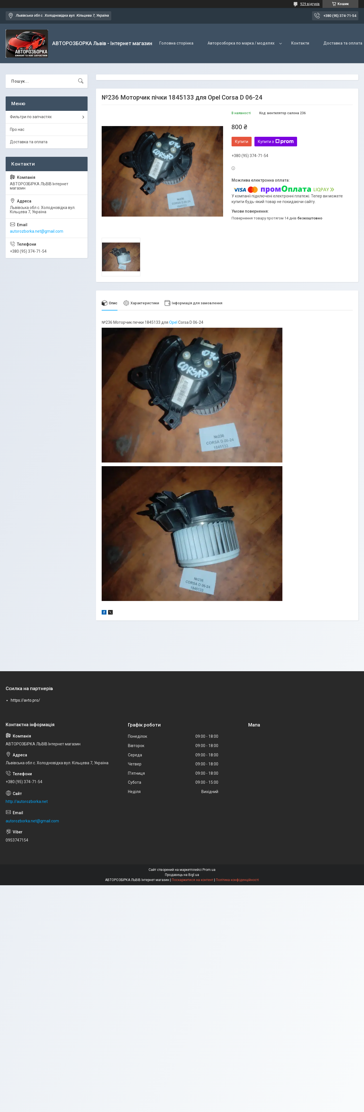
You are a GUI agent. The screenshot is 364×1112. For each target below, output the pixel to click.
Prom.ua (208, 870)
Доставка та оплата (28, 142)
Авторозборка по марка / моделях (241, 43)
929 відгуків (310, 4)
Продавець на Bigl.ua (182, 875)
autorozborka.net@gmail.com (36, 231)
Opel (173, 322)
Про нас (17, 129)
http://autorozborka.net (27, 802)
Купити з (276, 141)
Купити (241, 141)
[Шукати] (81, 81)
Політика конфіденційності (237, 880)
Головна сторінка (176, 43)
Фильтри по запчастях (31, 116)
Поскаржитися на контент (192, 880)
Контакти (300, 43)
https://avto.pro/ (25, 700)
